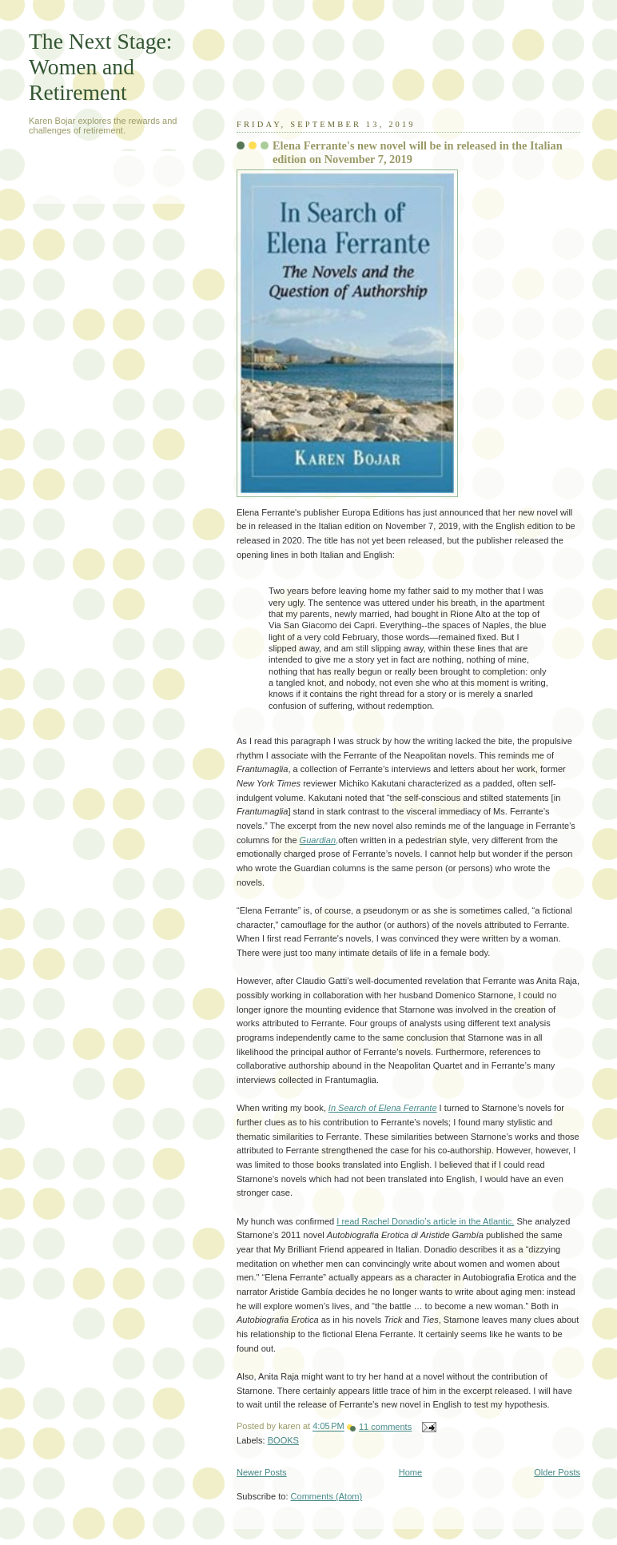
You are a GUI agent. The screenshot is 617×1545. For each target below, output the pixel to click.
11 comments (385, 1427)
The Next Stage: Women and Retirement (100, 67)
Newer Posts (262, 1472)
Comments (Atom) (327, 1496)
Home (410, 1472)
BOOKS (283, 1440)
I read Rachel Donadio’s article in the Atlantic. (425, 1221)
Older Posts (557, 1472)
